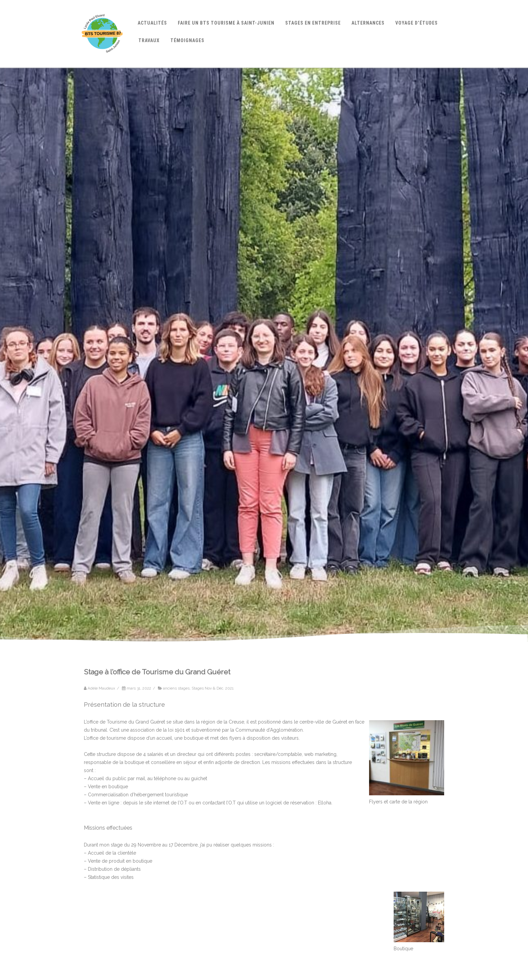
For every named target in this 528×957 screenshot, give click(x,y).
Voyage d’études (416, 23)
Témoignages (187, 40)
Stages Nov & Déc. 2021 (213, 688)
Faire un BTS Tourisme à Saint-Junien (226, 23)
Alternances (368, 23)
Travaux (149, 40)
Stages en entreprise (313, 23)
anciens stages (176, 688)
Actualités (152, 23)
